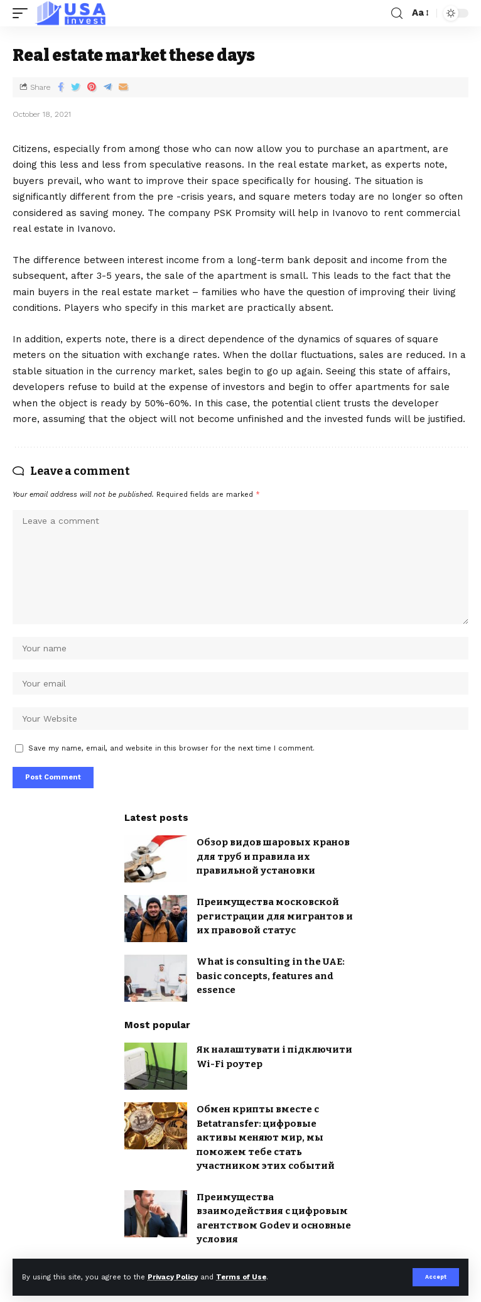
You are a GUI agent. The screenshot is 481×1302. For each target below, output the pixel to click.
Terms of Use (241, 1277)
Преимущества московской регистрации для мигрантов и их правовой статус (275, 916)
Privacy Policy (173, 1277)
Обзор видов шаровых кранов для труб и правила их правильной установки (273, 856)
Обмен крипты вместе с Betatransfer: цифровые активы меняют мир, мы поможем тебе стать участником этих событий (266, 1137)
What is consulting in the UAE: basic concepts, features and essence (271, 975)
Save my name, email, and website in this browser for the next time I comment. (171, 748)
